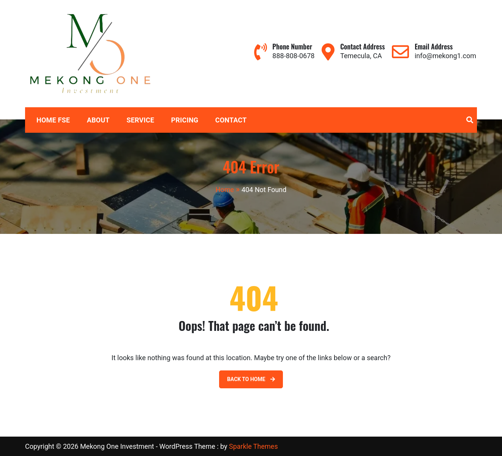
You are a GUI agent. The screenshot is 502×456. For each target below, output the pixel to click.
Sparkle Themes (253, 446)
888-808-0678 (293, 56)
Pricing (185, 120)
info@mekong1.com (445, 56)
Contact (231, 120)
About (98, 120)
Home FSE (53, 120)
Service (140, 120)
